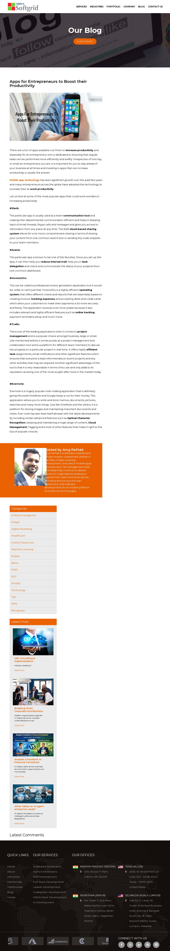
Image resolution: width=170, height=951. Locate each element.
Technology (18, 590)
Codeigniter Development (49, 892)
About (11, 871)
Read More (19, 670)
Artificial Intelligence (23, 515)
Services (81, 6)
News (14, 562)
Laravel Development (46, 887)
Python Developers (45, 871)
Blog (141, 6)
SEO (13, 576)
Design (15, 522)
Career (11, 897)
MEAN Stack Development (50, 897)
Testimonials (15, 887)
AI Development (43, 902)
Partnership (14, 881)
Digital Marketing (21, 528)
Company (129, 6)
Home (11, 866)
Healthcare (18, 535)
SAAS (14, 569)
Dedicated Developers (47, 866)
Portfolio (113, 6)
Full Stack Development (48, 881)
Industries (96, 6)
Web (14, 603)
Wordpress (18, 610)
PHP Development (45, 876)
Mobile (15, 556)
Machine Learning (22, 549)
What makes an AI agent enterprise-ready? (29, 808)
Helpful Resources (22, 542)
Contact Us (155, 6)
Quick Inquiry (85, 41)
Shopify (15, 583)
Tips (13, 596)
